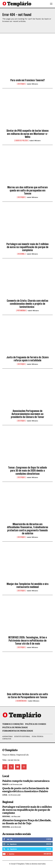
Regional (21, 254)
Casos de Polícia (21, 140)
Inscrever (47, 854)
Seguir (48, 844)
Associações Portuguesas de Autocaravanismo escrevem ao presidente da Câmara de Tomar (27, 414)
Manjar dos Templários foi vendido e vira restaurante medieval (27, 585)
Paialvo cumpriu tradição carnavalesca (26, 781)
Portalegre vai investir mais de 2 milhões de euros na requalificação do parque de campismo (27, 247)
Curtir (48, 839)
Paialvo (5, 784)
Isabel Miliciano (32, 84)
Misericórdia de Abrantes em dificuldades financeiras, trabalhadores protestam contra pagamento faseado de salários (27, 529)
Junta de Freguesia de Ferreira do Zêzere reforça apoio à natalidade (27, 359)
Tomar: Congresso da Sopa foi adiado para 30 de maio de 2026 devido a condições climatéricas (27, 470)
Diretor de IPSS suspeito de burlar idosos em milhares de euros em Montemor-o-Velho (28, 133)
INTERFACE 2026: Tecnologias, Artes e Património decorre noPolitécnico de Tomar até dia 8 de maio (27, 640)
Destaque (21, 84)
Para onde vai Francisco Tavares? (27, 80)
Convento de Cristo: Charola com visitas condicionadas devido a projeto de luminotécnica (27, 303)
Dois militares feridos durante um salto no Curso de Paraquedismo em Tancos (27, 696)
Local (4, 795)
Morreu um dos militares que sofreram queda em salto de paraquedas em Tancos (27, 190)
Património (21, 310)
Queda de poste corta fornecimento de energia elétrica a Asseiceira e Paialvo (25, 790)
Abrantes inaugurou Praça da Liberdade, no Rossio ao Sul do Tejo (26, 822)
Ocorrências (21, 701)
